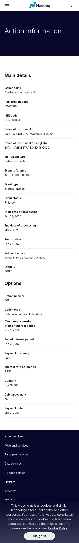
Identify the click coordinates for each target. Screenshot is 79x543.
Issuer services (14, 436)
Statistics (10, 481)
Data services (13, 463)
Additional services (16, 445)
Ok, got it (39, 536)
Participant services (17, 454)
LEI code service (15, 472)
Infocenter (11, 491)
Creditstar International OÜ (21, 92)
